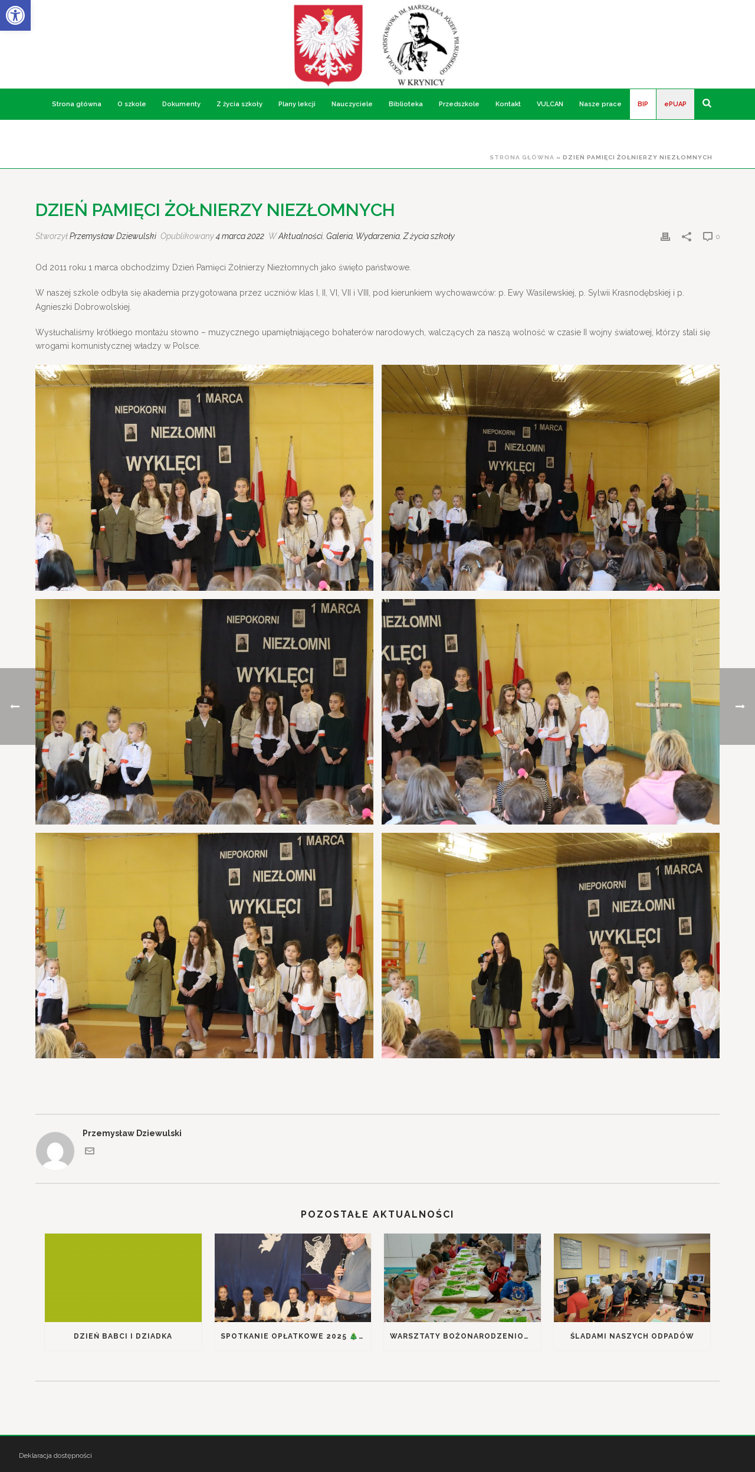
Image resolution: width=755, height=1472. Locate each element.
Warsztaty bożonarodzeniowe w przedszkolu (465, 1336)
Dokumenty (181, 104)
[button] (15, 15)
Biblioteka (406, 104)
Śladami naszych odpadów (632, 1336)
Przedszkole (459, 104)
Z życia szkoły (239, 104)
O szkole (131, 104)
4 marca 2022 (240, 236)
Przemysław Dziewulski (113, 236)
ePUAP (675, 104)
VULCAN (550, 104)
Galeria (339, 236)
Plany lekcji (297, 104)
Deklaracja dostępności (55, 1455)
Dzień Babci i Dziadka (123, 1336)
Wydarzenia (378, 236)
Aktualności (300, 236)
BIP (643, 104)
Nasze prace (600, 104)
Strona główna (76, 104)
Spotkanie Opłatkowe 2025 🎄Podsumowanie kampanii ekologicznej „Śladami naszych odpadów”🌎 (296, 1336)
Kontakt (508, 104)
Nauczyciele (352, 104)
